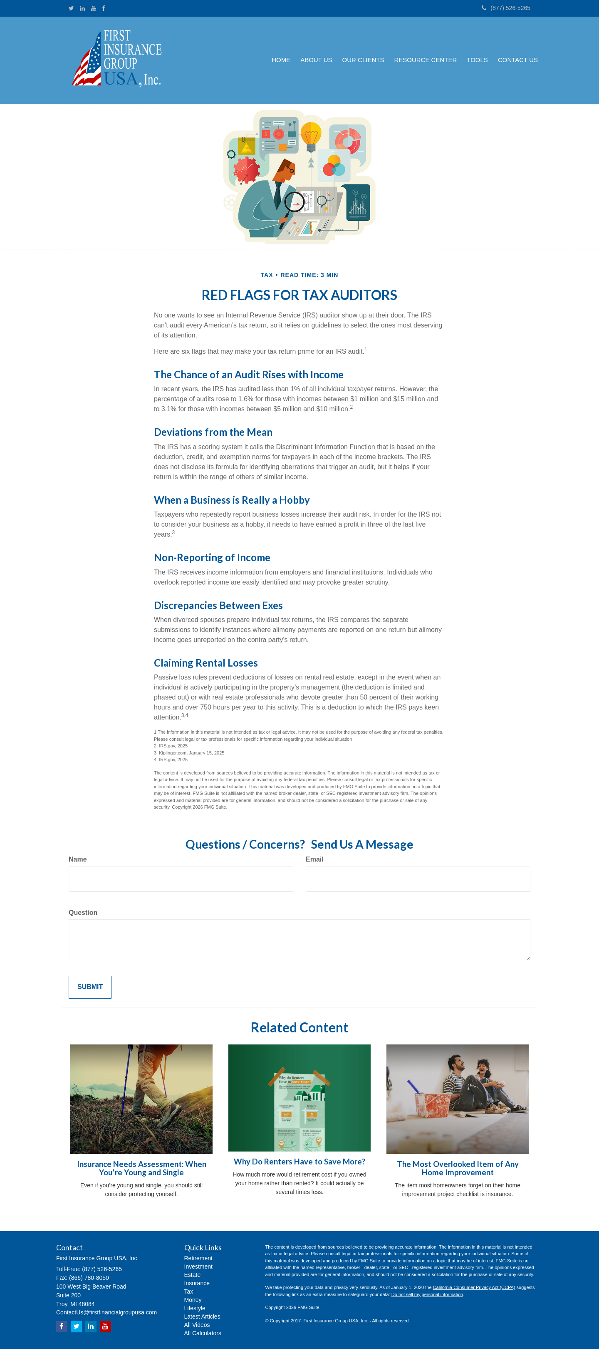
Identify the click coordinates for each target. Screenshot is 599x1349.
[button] (316, 59)
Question (83, 912)
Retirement (198, 1258)
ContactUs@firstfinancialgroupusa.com (106, 1312)
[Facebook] (103, 8)
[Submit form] (90, 987)
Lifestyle (194, 1308)
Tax (188, 1291)
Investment (198, 1266)
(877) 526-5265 (506, 8)
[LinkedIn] (82, 8)
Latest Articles (202, 1316)
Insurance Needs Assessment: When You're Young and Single (141, 1168)
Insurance (197, 1283)
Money (193, 1300)
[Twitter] (71, 8)
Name (78, 859)
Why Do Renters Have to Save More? (299, 1161)
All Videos (197, 1325)
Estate (192, 1275)
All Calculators (202, 1333)
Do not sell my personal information (427, 1294)
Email (315, 859)
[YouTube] (93, 8)
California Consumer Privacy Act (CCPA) (474, 1287)
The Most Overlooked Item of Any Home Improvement (458, 1168)
